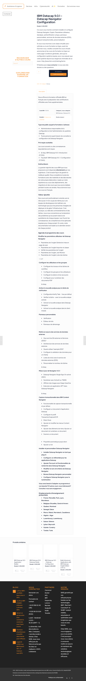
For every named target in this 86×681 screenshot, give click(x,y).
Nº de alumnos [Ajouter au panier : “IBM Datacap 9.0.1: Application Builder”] (17, 572)
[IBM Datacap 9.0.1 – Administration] (84, 340)
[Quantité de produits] (39, 72)
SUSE (47, 612)
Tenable (47, 614)
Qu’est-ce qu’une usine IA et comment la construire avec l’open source (20, 618)
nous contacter (52, 65)
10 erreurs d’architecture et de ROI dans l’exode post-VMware (21, 632)
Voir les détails (23, 572)
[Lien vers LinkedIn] (67, 679)
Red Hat (47, 607)
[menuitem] (13, 6)
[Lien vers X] (72, 679)
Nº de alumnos (58, 71)
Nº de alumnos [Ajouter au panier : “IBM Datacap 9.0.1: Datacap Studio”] (32, 572)
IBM (46, 599)
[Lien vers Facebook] (69, 679)
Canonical (48, 592)
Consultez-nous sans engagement (51, 489)
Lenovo (47, 604)
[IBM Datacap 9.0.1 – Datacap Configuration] (1, 340)
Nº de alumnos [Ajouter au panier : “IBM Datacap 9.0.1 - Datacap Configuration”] (47, 572)
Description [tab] (42, 92)
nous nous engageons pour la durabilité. (67, 632)
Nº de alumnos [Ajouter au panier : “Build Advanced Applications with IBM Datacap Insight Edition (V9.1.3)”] (63, 576)
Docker (47, 594)
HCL (46, 597)
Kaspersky (48, 602)
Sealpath (48, 609)
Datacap (48, 83)
